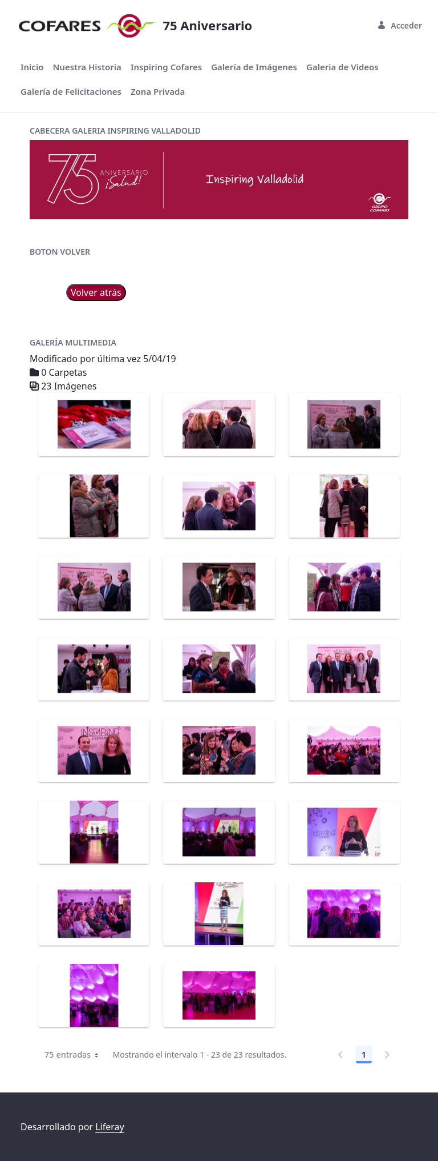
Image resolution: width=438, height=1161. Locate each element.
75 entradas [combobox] (75, 1055)
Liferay (109, 1126)
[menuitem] (32, 67)
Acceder (399, 25)
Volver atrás (96, 292)
